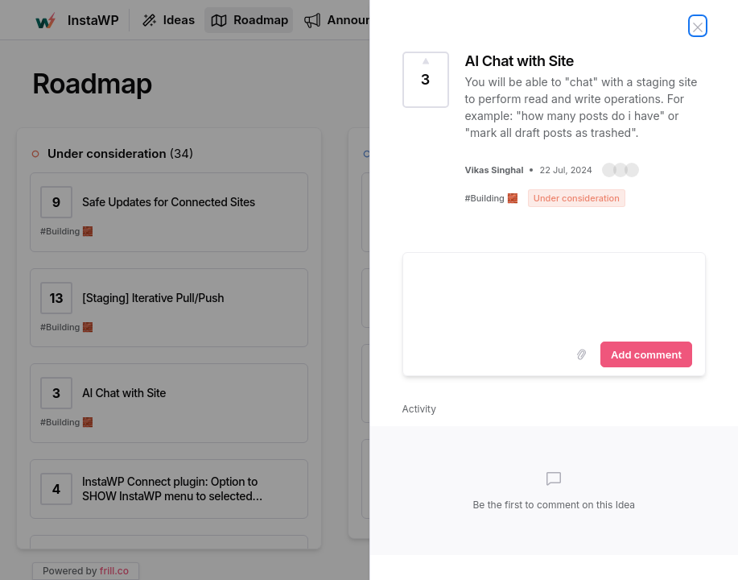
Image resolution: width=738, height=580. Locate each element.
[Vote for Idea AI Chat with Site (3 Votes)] (425, 80)
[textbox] (554, 294)
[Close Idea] (698, 25)
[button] (620, 170)
